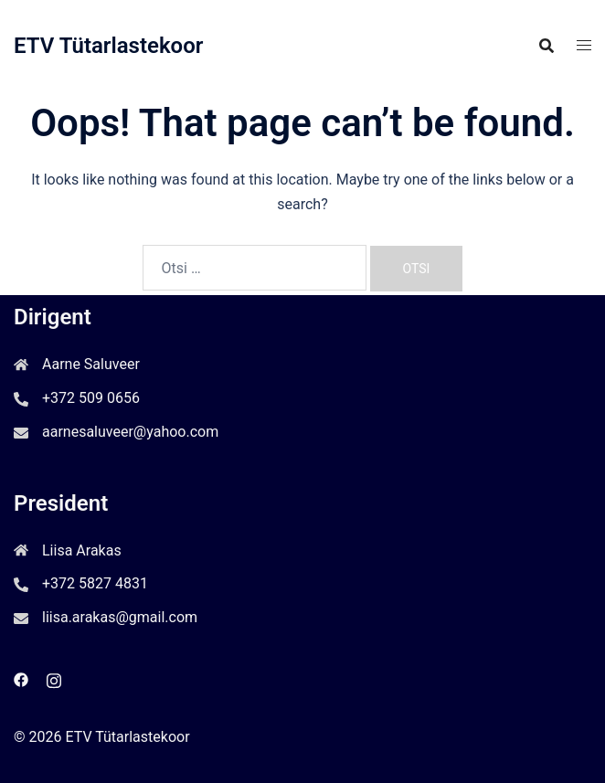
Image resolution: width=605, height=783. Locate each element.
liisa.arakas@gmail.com (119, 617)
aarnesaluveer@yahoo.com (130, 431)
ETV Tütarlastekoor (108, 45)
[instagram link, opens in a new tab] (54, 678)
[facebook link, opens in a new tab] (21, 678)
